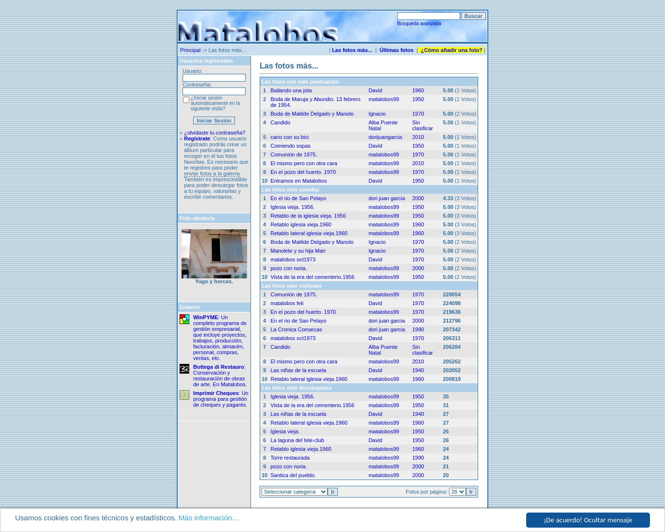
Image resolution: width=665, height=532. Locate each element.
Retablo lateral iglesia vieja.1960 (308, 233)
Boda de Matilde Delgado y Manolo (311, 114)
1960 (418, 90)
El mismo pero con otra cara (303, 163)
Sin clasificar (422, 125)
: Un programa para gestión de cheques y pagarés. (221, 399)
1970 (418, 114)
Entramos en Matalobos (298, 181)
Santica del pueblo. (293, 475)
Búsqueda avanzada (419, 23)
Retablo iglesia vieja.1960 (300, 224)
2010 (418, 137)
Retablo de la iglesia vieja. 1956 (308, 216)
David (375, 90)
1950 (418, 99)
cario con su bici (289, 137)
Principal (190, 50)
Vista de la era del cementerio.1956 (312, 277)
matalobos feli (286, 303)
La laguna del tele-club (297, 440)
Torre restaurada (290, 458)
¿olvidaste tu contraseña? (214, 133)
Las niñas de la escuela (298, 370)
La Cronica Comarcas (296, 329)
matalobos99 (383, 99)
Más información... (208, 518)
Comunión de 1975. (293, 154)
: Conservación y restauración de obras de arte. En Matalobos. (220, 375)
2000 (418, 198)
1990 (418, 329)
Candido (280, 122)
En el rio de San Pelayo (298, 198)
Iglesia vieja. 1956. (292, 207)
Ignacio (376, 114)
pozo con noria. (288, 268)
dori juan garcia (386, 198)
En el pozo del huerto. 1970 (303, 172)
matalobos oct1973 (293, 259)
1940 (418, 370)
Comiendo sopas (290, 146)
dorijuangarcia (385, 137)
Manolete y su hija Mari (297, 251)
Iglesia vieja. (285, 431)
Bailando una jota (291, 90)
